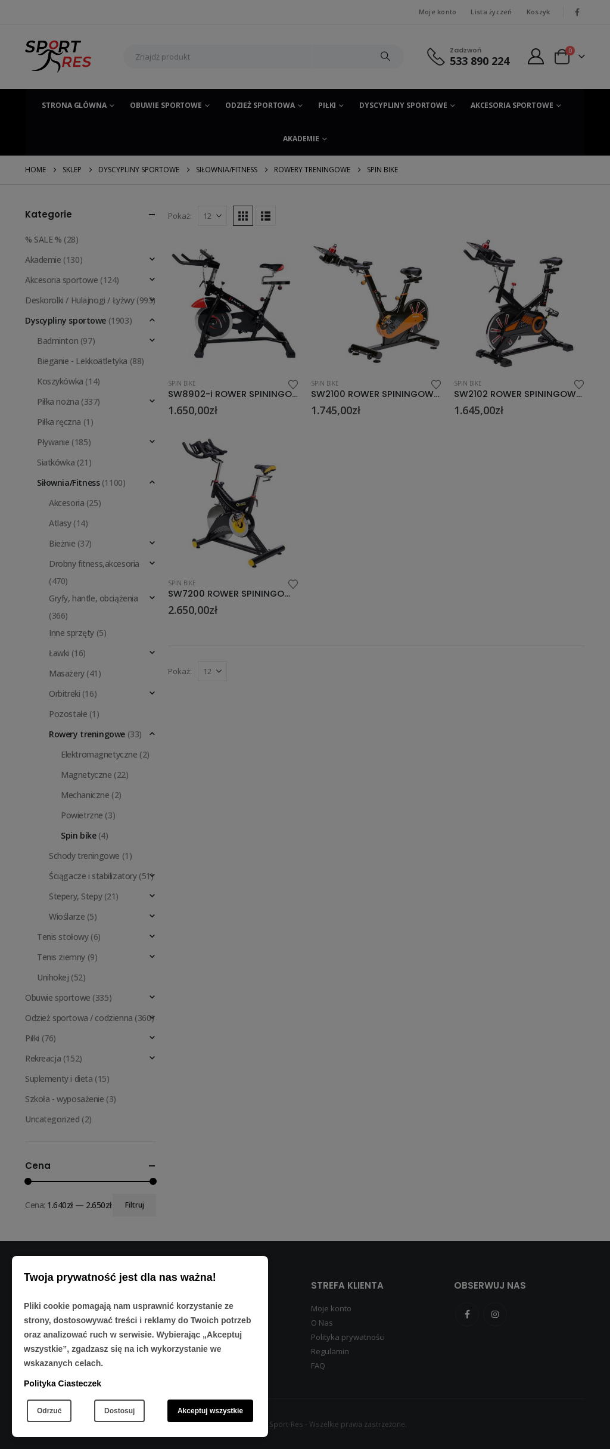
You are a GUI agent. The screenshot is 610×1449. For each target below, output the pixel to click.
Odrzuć (49, 1411)
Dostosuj (119, 1411)
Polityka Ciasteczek (62, 1383)
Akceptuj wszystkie (210, 1411)
